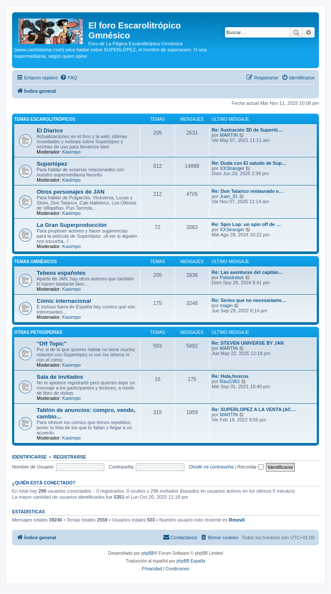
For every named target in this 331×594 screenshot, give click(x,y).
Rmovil (237, 519)
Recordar (250, 466)
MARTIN (229, 135)
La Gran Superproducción (72, 225)
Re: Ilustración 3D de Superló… (247, 129)
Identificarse (29, 456)
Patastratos (232, 277)
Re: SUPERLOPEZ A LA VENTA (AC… (254, 409)
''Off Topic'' (51, 343)
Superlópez (52, 163)
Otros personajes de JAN (71, 192)
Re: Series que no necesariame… (249, 300)
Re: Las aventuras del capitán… (247, 272)
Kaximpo (71, 151)
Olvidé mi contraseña (211, 466)
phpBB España (190, 561)
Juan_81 (229, 196)
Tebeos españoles (61, 273)
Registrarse (69, 456)
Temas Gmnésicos (35, 261)
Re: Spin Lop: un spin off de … (246, 224)
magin (226, 305)
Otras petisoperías (38, 332)
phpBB (147, 553)
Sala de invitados (60, 377)
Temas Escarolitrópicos (44, 119)
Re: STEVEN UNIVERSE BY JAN (248, 343)
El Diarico (50, 130)
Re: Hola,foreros (230, 376)
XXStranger (232, 168)
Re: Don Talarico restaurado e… (248, 191)
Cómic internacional (64, 301)
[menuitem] (68, 77)
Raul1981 (230, 381)
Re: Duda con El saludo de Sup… (249, 163)
